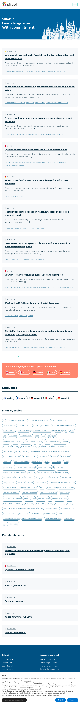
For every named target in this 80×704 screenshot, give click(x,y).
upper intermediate (11, 519)
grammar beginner (22, 462)
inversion (20, 477)
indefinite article (45, 467)
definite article (26, 436)
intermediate (63, 472)
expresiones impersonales (15, 71)
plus (26, 498)
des (44, 436)
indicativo (62, 71)
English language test (49, 659)
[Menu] (75, 4)
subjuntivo (24, 513)
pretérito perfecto (60, 498)
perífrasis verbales (11, 493)
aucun (63, 420)
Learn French (7, 666)
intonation (8, 477)
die (55, 436)
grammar (31, 71)
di (50, 436)
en (35, 446)
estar (26, 451)
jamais (29, 477)
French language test (49, 666)
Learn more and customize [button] (14, 700)
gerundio (44, 456)
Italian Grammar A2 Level (18, 617)
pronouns (62, 347)
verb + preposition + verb (32, 519)
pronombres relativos (52, 287)
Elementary (26, 446)
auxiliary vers (25, 425)
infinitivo (31, 472)
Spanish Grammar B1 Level (19, 569)
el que (30, 287)
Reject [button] (60, 700)
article (55, 420)
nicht (31, 482)
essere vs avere (60, 446)
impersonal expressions (46, 71)
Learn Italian (7, 663)
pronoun (22, 196)
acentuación (18, 162)
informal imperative (48, 347)
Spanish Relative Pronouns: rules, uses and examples (34, 275)
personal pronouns (49, 493)
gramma (55, 456)
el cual (23, 287)
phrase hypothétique (54, 134)
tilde (22, 165)
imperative (34, 347)
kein (37, 477)
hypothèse (40, 134)
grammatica (40, 103)
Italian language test (48, 663)
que (65, 287)
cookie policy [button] (28, 681)
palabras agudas (40, 162)
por (33, 498)
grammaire (30, 134)
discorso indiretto (13, 228)
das (72, 431)
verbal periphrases (53, 519)
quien (70, 287)
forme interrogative (12, 456)
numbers (54, 482)
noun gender (42, 482)
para (42, 488)
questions (60, 503)
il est (31, 316)
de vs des (13, 436)
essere (48, 446)
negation (21, 482)
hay (47, 462)
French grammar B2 (15, 585)
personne (65, 493)
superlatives (38, 513)
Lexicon (55, 477)
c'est (16, 316)
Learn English (7, 659)
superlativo (51, 513)
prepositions (43, 498)
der (37, 436)
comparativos (24, 431)
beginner (9, 316)
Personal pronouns (15, 601)
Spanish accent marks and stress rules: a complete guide (36, 149)
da (66, 431)
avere (36, 425)
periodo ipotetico (30, 493)
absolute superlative (17, 420)
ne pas (11, 482)
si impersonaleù (10, 513)
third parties (38, 683)
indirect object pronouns (57, 103)
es (6, 196)
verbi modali (70, 519)
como (7, 287)
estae (18, 451)
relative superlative (12, 508)
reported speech (38, 228)
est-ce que (8, 451)
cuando (15, 287)
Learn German (8, 669)
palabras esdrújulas (57, 162)
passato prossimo (66, 488)
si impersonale (67, 508)
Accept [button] (72, 700)
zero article (13, 524)
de (5, 436)
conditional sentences (14, 134)
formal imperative (12, 347)
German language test (49, 669)
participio (52, 488)
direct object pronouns (15, 103)
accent (8, 162)
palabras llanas (11, 165)
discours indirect (12, 259)
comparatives (9, 431)
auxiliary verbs (10, 425)
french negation (30, 456)
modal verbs (67, 477)
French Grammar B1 (15, 632)
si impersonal (52, 508)
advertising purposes (26, 687)
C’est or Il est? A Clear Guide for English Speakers (32, 303)
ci (61, 425)
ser (41, 508)
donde (66, 441)
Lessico (46, 477)
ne (5, 482)
